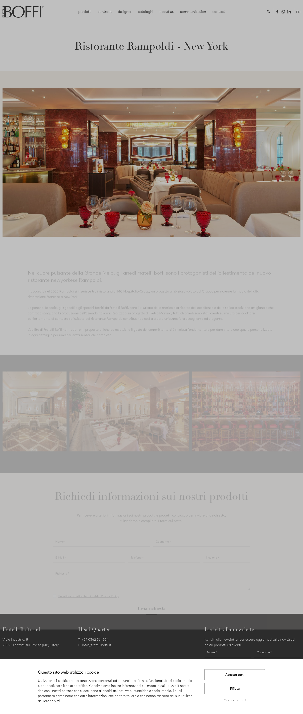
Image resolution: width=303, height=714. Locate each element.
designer (125, 11)
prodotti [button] (84, 11)
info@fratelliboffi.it (96, 645)
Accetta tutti (234, 675)
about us (166, 11)
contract (105, 11)
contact (218, 11)
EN (298, 12)
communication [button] (193, 11)
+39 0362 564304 (95, 639)
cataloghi (145, 11)
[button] (269, 11)
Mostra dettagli (235, 700)
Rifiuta (235, 688)
